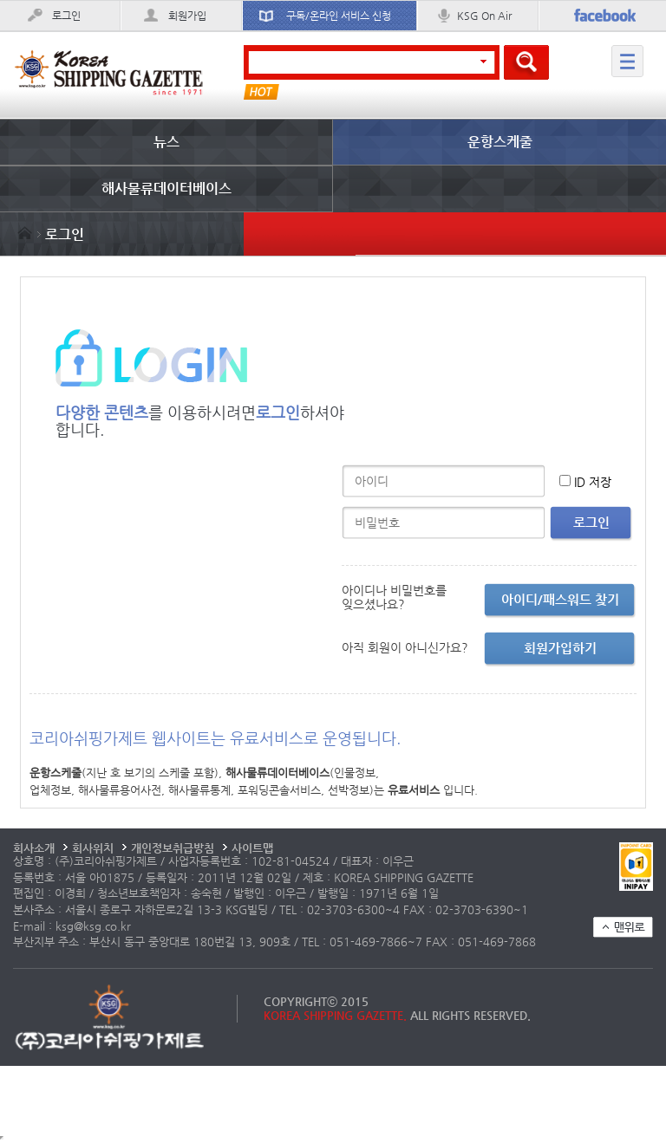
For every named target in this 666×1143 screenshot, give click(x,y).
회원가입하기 (560, 647)
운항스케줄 (499, 141)
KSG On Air (484, 16)
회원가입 (187, 16)
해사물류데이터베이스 (166, 188)
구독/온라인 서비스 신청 (338, 16)
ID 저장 (592, 482)
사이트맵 (252, 848)
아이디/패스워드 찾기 (560, 599)
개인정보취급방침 (172, 848)
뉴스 (166, 141)
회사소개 (34, 848)
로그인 (66, 16)
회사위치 (93, 848)
